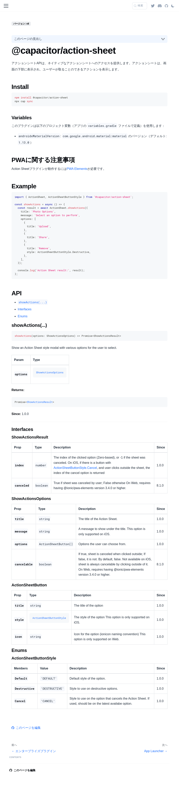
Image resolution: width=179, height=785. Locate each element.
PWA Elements (77, 168)
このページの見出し (28, 38)
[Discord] (159, 5)
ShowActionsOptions (49, 372)
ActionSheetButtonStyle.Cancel (75, 467)
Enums (22, 316)
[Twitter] (152, 5)
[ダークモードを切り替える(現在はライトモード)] (172, 5)
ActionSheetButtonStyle (49, 618)
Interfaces (24, 309)
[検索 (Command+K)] (139, 5)
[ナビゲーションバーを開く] (6, 6)
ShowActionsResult (40, 402)
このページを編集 (26, 727)
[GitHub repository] (166, 5)
